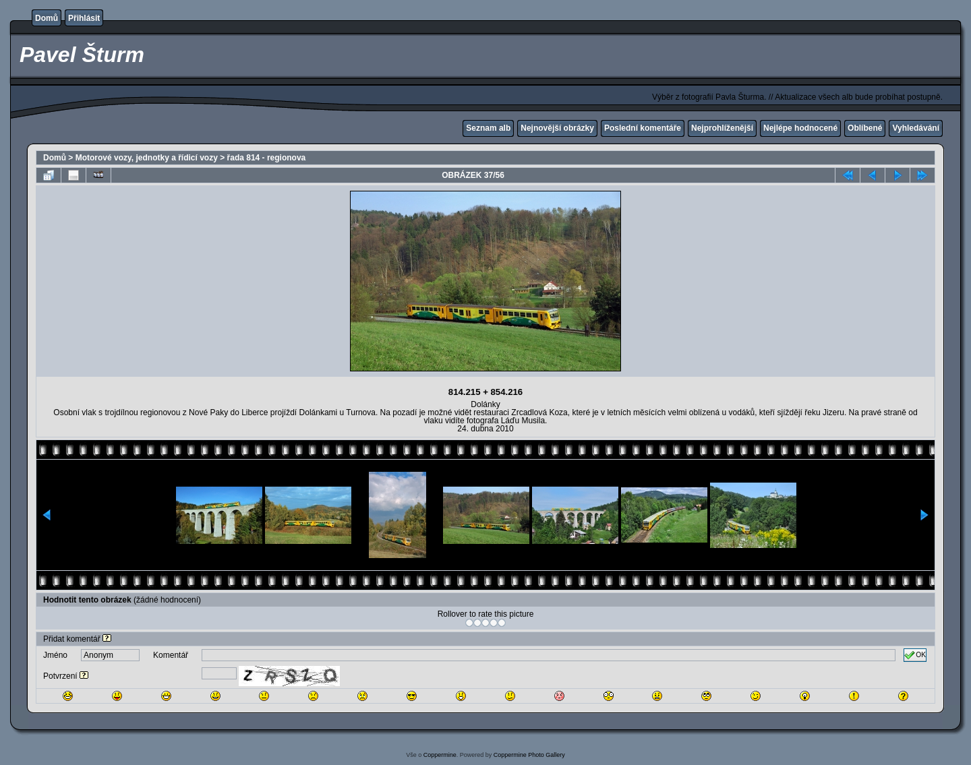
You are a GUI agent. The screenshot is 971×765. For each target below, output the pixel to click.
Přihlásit (84, 18)
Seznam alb (488, 128)
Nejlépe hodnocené (800, 128)
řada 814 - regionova (266, 157)
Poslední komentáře (642, 128)
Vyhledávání (915, 128)
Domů (46, 18)
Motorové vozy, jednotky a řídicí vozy (147, 157)
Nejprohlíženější (722, 128)
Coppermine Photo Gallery (529, 755)
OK (915, 655)
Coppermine (440, 755)
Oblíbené (865, 128)
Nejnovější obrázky (557, 128)
